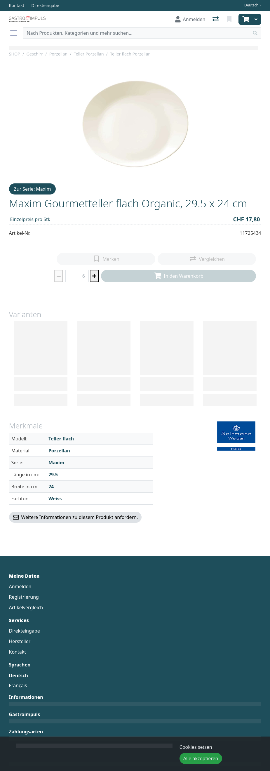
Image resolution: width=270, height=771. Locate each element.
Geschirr (34, 54)
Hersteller (20, 641)
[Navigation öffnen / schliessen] (16, 33)
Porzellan (58, 54)
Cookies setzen (196, 747)
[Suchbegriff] (136, 33)
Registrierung (24, 597)
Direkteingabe (24, 631)
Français (18, 685)
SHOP (14, 54)
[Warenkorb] (245, 19)
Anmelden (20, 586)
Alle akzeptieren (200, 758)
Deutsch (251, 5)
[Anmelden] (190, 19)
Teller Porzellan (89, 54)
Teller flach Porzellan (130, 54)
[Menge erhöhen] (94, 276)
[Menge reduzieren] (58, 276)
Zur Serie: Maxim (32, 189)
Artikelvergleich (26, 607)
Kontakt (17, 652)
